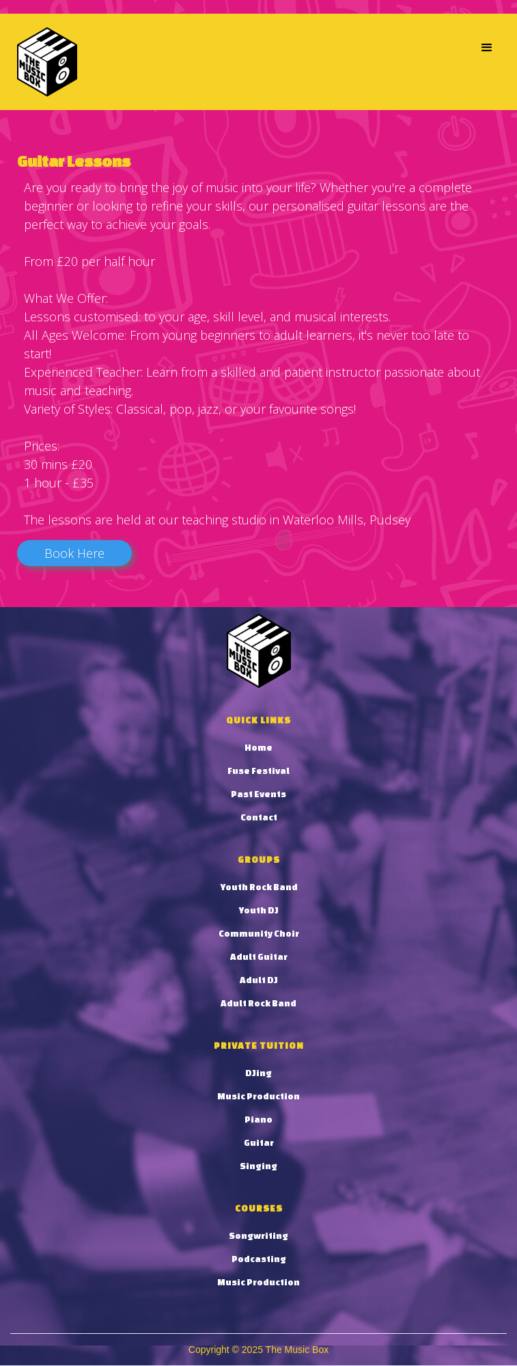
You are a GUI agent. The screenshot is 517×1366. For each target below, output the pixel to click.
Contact (258, 817)
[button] (486, 47)
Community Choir (259, 933)
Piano (258, 1119)
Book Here (74, 553)
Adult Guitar (259, 957)
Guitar (259, 1143)
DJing (258, 1073)
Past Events (258, 794)
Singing (258, 1166)
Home (258, 747)
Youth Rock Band (259, 887)
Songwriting (258, 1236)
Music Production (258, 1096)
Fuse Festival (258, 771)
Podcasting (259, 1259)
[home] (43, 61)
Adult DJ (259, 980)
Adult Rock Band (258, 1003)
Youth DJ (258, 910)
